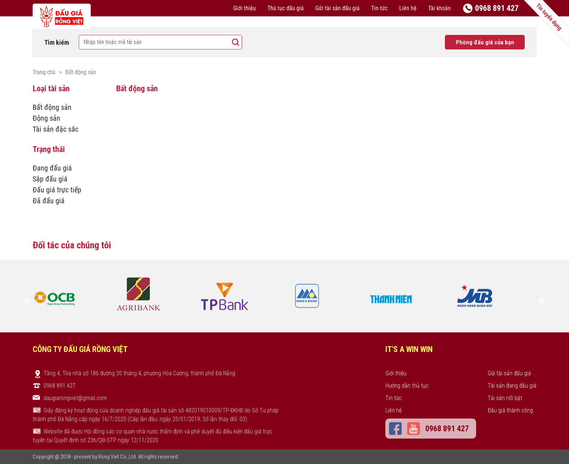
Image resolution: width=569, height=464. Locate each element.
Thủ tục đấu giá (285, 8)
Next (541, 301)
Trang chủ (44, 72)
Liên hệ (408, 8)
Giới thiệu (244, 8)
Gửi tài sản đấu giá (337, 8)
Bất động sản (80, 72)
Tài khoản (439, 8)
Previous (27, 301)
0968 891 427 (497, 8)
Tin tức (379, 8)
